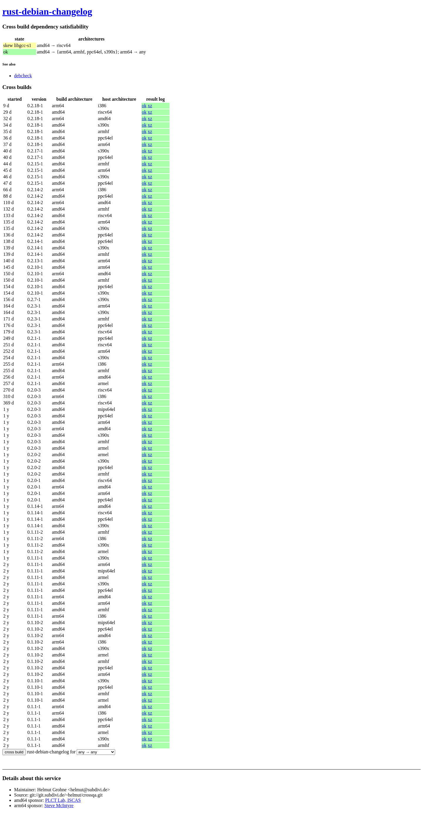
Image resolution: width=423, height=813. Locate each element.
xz (150, 105)
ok (144, 105)
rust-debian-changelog (47, 11)
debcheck (23, 75)
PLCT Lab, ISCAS (63, 800)
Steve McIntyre (58, 805)
